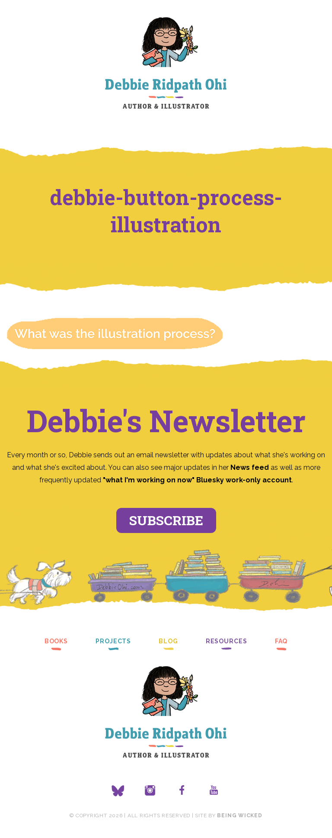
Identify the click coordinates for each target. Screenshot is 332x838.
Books (56, 641)
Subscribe (166, 520)
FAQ (281, 641)
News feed (249, 467)
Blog (168, 641)
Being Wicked (239, 815)
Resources (226, 641)
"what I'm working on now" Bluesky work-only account (197, 480)
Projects (113, 641)
